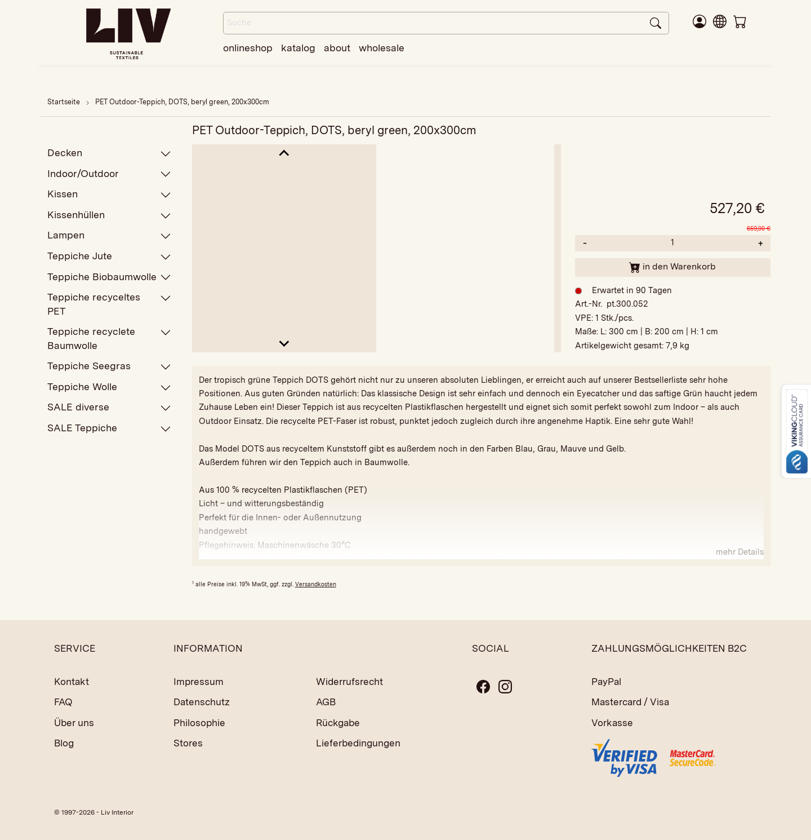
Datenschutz (201, 702)
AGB (326, 702)
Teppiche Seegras (109, 366)
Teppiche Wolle (109, 387)
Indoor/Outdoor (109, 173)
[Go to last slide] (284, 153)
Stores (188, 743)
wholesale (381, 48)
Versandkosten (315, 584)
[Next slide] (284, 343)
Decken (109, 153)
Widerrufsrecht (349, 681)
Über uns (74, 722)
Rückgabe (338, 722)
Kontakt (71, 681)
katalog (298, 48)
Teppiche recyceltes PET (109, 303)
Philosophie (199, 722)
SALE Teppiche (109, 428)
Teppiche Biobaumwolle (109, 277)
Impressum (198, 681)
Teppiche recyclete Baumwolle (109, 338)
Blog (64, 743)
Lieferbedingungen (358, 743)
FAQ (63, 702)
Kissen (109, 194)
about (337, 48)
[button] (720, 21)
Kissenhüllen (109, 215)
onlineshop (248, 48)
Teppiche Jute (109, 256)
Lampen (109, 235)
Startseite (63, 102)
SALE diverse (109, 407)
